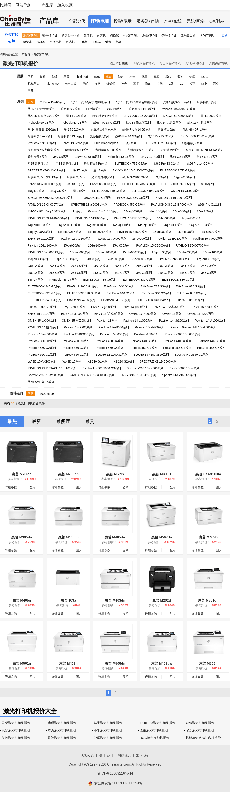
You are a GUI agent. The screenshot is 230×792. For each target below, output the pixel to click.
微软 (168, 76)
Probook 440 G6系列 (120, 156)
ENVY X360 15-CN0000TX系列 (133, 170)
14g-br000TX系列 (39, 225)
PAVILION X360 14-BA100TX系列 (91, 375)
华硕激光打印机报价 (62, 723)
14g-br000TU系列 (69, 225)
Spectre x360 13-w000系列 (45, 375)
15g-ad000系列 (80, 252)
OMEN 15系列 (171, 313)
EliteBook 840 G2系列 (156, 293)
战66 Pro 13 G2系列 (167, 163)
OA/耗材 (217, 21)
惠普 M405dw (115, 537)
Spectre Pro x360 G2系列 (179, 375)
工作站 (96, 42)
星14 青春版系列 (67, 163)
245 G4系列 (57, 266)
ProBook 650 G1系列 (42, 354)
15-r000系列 (92, 259)
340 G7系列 (166, 272)
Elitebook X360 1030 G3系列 (101, 368)
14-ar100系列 (206, 211)
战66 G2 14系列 (207, 156)
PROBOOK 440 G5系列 (95, 197)
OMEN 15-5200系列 (200, 313)
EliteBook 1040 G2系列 (119, 286)
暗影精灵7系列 (70, 109)
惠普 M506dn (115, 663)
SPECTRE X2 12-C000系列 (158, 361)
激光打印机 (30, 35)
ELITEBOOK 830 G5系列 (108, 191)
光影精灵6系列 (99, 136)
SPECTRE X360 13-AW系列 (205, 150)
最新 (36, 421)
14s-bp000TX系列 (99, 232)
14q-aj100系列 (147, 225)
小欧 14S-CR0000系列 (135, 177)
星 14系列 (79, 191)
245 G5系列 (79, 266)
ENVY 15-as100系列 (41, 238)
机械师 (110, 83)
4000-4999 (47, 393)
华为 (121, 76)
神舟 (124, 83)
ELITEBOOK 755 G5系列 (131, 163)
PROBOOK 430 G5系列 (133, 197)
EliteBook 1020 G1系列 (82, 286)
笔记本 (27, 42)
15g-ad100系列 (106, 252)
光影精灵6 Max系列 (103, 129)
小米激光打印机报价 (108, 730)
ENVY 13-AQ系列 (152, 156)
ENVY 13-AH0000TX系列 (44, 184)
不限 (31, 76)
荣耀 (192, 76)
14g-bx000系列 (96, 225)
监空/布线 (173, 21)
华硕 (55, 76)
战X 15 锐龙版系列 (199, 122)
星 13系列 (99, 170)
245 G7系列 (122, 266)
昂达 (31, 90)
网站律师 (124, 755)
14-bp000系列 (166, 218)
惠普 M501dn (208, 600)
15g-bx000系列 (187, 252)
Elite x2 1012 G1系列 (42, 307)
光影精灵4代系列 (102, 177)
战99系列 (162, 177)
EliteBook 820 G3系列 (190, 286)
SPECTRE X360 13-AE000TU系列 (51, 197)
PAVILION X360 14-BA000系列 (48, 218)
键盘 (108, 42)
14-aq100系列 (157, 211)
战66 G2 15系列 (180, 156)
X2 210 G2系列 (124, 361)
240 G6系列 (35, 266)
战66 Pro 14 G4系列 (106, 122)
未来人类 (70, 83)
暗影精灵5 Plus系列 (108, 150)
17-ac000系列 (115, 259)
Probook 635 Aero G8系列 (178, 109)
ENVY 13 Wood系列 (75, 143)
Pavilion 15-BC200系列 (172, 238)
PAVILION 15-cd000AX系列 (46, 252)
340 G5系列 (61, 156)
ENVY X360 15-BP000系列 (138, 375)
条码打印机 (168, 35)
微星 (144, 76)
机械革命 (34, 83)
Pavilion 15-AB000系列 (113, 327)
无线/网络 (195, 21)
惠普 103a (68, 600)
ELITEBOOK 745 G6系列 (159, 143)
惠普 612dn (115, 474)
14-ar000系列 (182, 211)
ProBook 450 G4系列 (110, 348)
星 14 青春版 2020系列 (43, 129)
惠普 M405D (208, 537)
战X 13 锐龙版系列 (138, 122)
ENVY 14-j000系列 (103, 307)
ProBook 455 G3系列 (177, 348)
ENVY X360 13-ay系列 (185, 368)
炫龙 (204, 83)
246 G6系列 (166, 266)
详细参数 (11, 487)
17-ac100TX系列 (141, 259)
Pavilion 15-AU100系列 (76, 238)
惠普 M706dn (68, 474)
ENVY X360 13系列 (103, 184)
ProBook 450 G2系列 (42, 348)
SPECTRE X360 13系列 (179, 115)
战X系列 (131, 143)
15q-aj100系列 (212, 252)
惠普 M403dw (161, 663)
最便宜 (63, 421)
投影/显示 (123, 21)
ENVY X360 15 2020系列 (140, 115)
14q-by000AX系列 (40, 232)
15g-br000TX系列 (134, 252)
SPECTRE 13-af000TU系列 (89, 204)
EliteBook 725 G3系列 (155, 286)
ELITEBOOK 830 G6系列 (139, 279)
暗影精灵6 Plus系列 (71, 136)
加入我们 (143, 755)
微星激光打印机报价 (154, 730)
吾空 (216, 83)
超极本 (40, 42)
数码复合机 (188, 35)
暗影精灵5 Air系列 (77, 150)
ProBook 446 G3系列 (211, 341)
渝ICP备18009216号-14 (115, 773)
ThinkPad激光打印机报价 (157, 723)
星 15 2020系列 (74, 129)
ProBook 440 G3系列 (143, 341)
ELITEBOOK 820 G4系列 (44, 293)
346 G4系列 (209, 272)
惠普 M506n (208, 663)
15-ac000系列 (162, 232)
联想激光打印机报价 (16, 723)
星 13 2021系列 (76, 115)
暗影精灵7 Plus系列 (142, 109)
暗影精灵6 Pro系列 (104, 115)
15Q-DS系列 (36, 191)
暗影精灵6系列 (167, 129)
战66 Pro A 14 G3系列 (137, 129)
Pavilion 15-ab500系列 (132, 232)
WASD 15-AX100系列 (42, 361)
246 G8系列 (115, 109)
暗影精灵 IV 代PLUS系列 (44, 177)
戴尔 (97, 76)
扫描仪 (114, 35)
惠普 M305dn (22, 537)
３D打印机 (207, 35)
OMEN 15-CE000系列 (185, 191)
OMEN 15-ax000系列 (42, 320)
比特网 (6, 5)
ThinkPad (81, 76)
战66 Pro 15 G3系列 (161, 136)
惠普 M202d (161, 600)
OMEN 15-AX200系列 (76, 320)
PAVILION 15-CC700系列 (192, 245)
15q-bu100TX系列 (66, 259)
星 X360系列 (75, 184)
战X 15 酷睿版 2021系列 (44, 115)
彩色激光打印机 (144, 63)
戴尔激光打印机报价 (200, 723)
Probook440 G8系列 (73, 122)
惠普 (109, 76)
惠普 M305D (161, 474)
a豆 (171, 83)
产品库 (47, 5)
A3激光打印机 (218, 63)
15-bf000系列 (121, 245)
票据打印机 (149, 35)
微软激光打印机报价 (16, 738)
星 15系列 (207, 184)
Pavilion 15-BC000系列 (78, 334)
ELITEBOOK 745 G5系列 (178, 184)
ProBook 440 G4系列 (178, 341)
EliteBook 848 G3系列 (115, 300)
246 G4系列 (144, 266)
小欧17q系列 (78, 170)
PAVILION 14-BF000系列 (91, 218)
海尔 (148, 83)
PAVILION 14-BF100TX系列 (132, 218)
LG (181, 83)
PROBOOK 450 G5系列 (129, 204)
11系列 (77, 211)
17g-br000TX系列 (208, 259)
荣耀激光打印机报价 (108, 738)
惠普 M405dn (68, 537)
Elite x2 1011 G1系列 (190, 300)
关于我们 (106, 755)
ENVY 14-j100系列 (134, 307)
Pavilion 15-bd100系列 (43, 245)
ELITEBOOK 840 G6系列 (44, 286)
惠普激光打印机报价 (16, 730)
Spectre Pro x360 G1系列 (192, 354)
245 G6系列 (100, 266)
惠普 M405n (22, 600)
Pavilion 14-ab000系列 (138, 320)
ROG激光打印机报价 (154, 738)
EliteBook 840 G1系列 (121, 293)
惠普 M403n (68, 663)
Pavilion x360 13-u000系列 (182, 334)
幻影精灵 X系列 (192, 143)
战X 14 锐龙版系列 (169, 122)
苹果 (66, 76)
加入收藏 (65, 5)
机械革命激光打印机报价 (203, 738)
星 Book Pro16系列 (52, 102)
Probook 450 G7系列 (143, 348)
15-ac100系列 (186, 232)
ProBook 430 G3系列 (76, 341)
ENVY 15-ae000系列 (205, 307)
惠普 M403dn (115, 600)
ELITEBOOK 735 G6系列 (100, 279)
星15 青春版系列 (39, 163)
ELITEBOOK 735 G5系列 (138, 184)
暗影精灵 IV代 (76, 177)
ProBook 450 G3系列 (76, 348)
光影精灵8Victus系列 (177, 102)
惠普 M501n (22, 663)
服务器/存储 (147, 21)
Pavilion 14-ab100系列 (174, 320)
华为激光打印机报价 (62, 730)
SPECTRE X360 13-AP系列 (46, 170)
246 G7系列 (187, 266)
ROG (204, 76)
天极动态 (88, 755)
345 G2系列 (187, 272)
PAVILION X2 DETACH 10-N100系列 (52, 368)
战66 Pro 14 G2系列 (200, 163)
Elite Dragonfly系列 (107, 143)
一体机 (83, 42)
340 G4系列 (144, 272)
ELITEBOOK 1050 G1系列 (177, 170)
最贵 (89, 421)
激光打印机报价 (20, 63)
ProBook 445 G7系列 (63, 279)
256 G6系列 (79, 272)
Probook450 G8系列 (41, 122)
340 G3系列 (122, 272)
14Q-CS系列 (58, 191)
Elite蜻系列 (93, 109)
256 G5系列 (57, 272)
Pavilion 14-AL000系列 (210, 320)
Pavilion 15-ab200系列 (150, 327)
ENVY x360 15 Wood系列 (198, 136)
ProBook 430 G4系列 (110, 341)
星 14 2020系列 (211, 115)
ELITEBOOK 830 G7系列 (179, 279)
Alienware (52, 83)
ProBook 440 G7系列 (42, 143)
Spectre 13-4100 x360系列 (151, 354)
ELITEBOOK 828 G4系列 (84, 293)
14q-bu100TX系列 (201, 225)
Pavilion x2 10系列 (146, 334)
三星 (136, 83)
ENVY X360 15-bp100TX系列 (47, 211)
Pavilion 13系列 (107, 320)
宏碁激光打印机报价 (200, 730)
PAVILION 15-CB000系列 (153, 245)
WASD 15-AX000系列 (112, 238)
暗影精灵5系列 (37, 156)
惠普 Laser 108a (208, 474)
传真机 (101, 35)
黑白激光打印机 (170, 63)
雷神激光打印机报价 (62, 738)
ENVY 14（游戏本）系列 (169, 307)
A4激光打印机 (195, 63)
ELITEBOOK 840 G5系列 (148, 191)
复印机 (88, 35)
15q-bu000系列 (38, 259)
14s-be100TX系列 (70, 232)
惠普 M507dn (161, 537)
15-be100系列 (97, 245)
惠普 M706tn (22, 474)
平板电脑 (56, 42)
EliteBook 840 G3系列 (191, 293)
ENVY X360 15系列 (88, 156)
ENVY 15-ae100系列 (41, 313)
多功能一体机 (70, 35)
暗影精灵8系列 (206, 102)
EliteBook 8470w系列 (81, 300)
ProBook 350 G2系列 (42, 341)
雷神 (180, 76)
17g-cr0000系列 (184, 177)
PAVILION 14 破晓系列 (43, 327)
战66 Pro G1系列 (209, 204)
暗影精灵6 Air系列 (40, 136)
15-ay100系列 (141, 238)
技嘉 (97, 83)
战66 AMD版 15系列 (41, 382)
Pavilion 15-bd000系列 (208, 238)
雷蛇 (85, 83)
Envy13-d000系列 (73, 307)
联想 (43, 76)
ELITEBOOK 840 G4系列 (44, 300)
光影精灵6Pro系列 (195, 129)
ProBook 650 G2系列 (76, 354)
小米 (132, 76)
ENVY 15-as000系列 (74, 313)
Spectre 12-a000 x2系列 (112, 354)
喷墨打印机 (49, 35)
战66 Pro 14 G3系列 (128, 136)
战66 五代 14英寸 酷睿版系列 (90, 102)
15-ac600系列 (211, 232)
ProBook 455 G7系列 (211, 348)
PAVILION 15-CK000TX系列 (46, 204)
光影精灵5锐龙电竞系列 (43, 150)
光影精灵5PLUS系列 (140, 150)
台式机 (70, 42)
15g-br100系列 (161, 252)
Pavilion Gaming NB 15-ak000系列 (194, 327)
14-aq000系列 (133, 211)
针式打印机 (130, 35)
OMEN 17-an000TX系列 (174, 259)
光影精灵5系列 (170, 150)
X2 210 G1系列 (97, 361)
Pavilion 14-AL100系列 (103, 211)
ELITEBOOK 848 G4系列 (153, 300)
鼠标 (118, 42)
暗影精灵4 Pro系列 (96, 163)
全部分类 (77, 21)
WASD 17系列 (72, 361)
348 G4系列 (35, 279)
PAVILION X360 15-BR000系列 (172, 204)
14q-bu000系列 (173, 225)
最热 (12, 421)
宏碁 (156, 76)
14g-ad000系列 (191, 218)
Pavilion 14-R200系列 (78, 327)
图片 (32, 487)
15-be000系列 (72, 245)
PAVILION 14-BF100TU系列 (173, 197)
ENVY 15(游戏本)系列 (109, 313)
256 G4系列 (35, 272)
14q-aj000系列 (122, 225)
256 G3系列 (209, 266)
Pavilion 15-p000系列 (114, 334)
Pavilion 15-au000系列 (43, 334)
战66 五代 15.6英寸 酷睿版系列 (136, 102)
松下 (192, 83)
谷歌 (160, 83)
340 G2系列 (100, 272)
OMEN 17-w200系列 (143, 313)
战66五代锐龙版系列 (41, 109)
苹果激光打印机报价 (108, 723)
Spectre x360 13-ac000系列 (145, 368)
